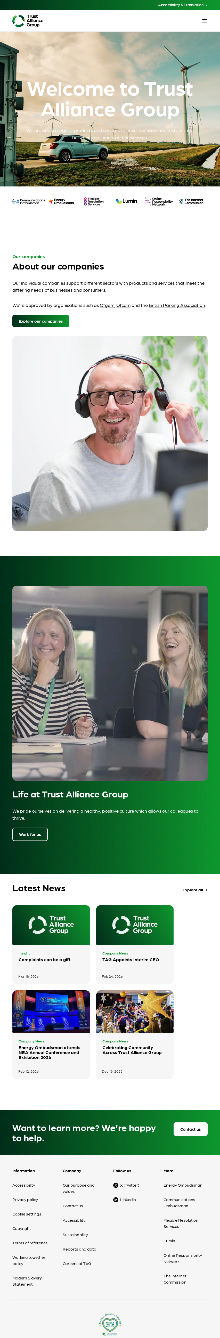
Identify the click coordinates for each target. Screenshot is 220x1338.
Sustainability (75, 1170)
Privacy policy (25, 1135)
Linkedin (128, 1135)
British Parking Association (177, 305)
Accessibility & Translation (180, 5)
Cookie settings (26, 1150)
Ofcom (123, 305)
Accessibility (23, 1121)
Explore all (196, 891)
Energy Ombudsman (183, 1121)
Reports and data (79, 1185)
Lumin (169, 1177)
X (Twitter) (129, 1121)
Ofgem (107, 305)
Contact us (190, 1065)
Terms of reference (30, 1179)
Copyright (21, 1164)
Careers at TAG (77, 1199)
